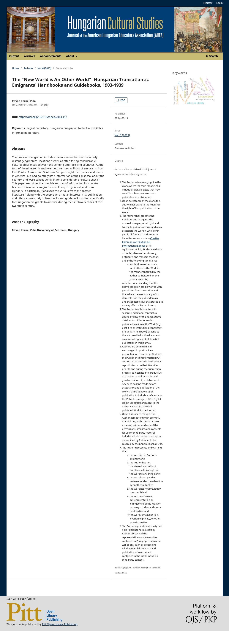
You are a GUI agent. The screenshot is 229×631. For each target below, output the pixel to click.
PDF (122, 100)
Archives (29, 56)
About (70, 56)
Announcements (50, 56)
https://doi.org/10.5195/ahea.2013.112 (43, 117)
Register (207, 2)
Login (219, 2)
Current (14, 56)
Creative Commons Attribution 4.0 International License (140, 241)
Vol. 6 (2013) (44, 68)
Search (212, 56)
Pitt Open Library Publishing (60, 624)
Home (15, 68)
